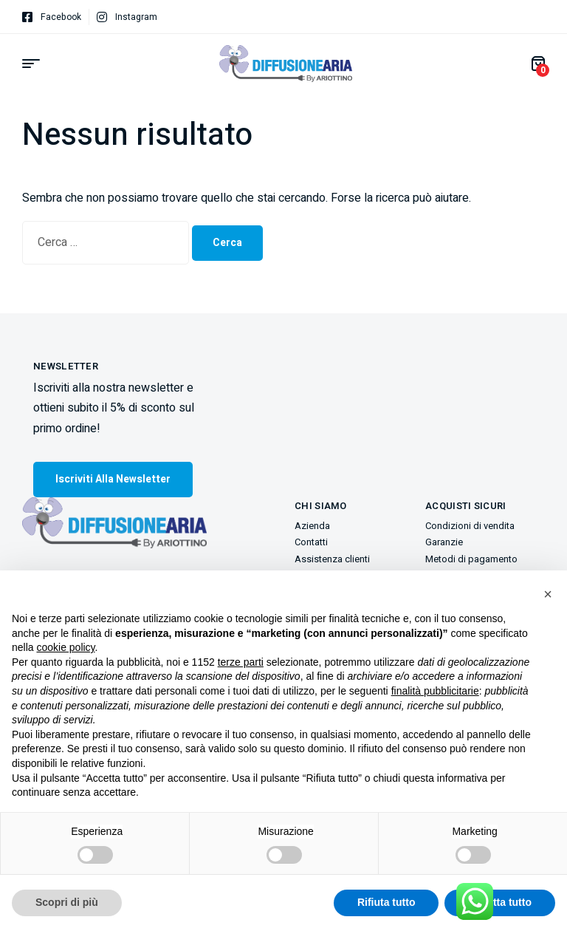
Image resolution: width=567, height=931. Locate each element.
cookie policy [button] (65, 647)
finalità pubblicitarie (435, 691)
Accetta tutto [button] (500, 902)
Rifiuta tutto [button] (386, 902)
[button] (548, 594)
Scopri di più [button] (66, 902)
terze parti (241, 662)
